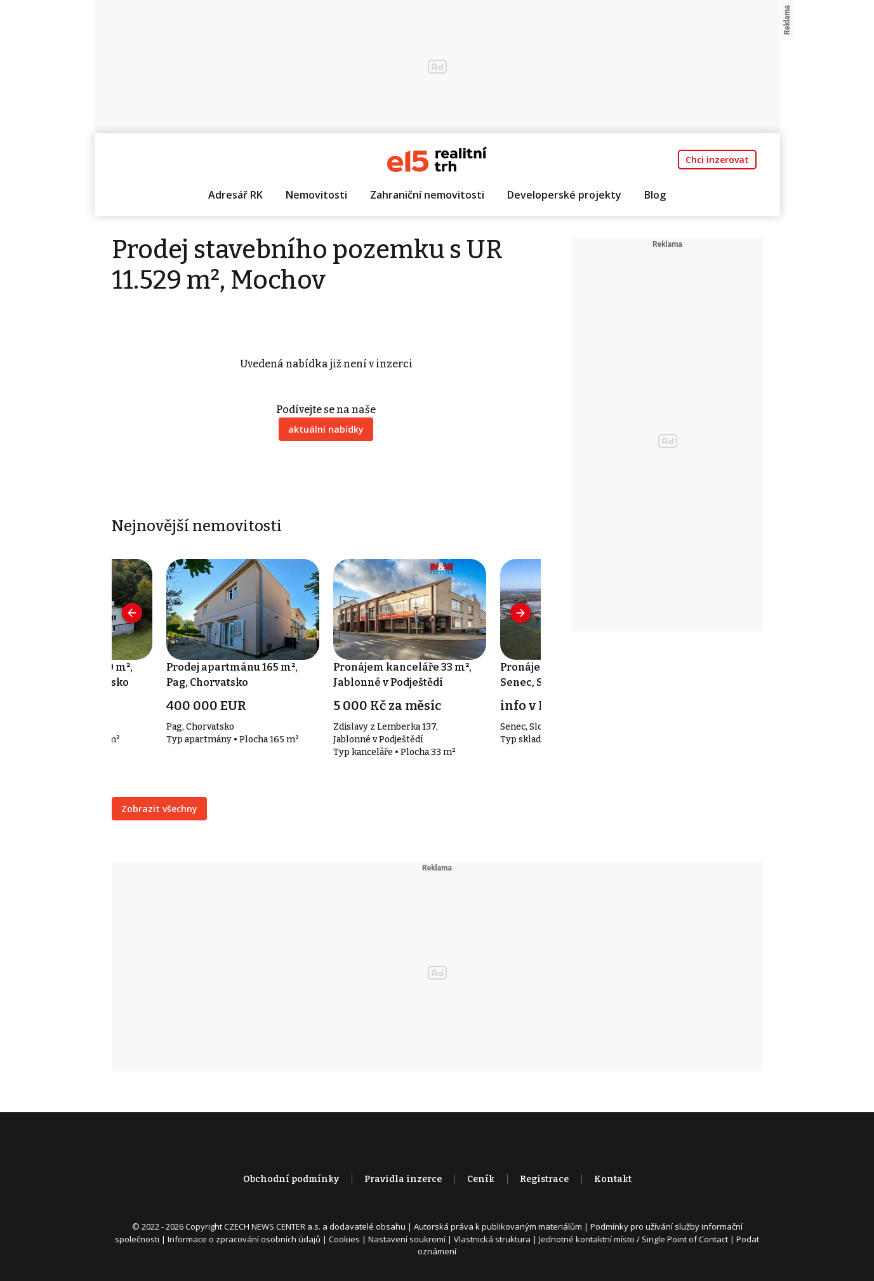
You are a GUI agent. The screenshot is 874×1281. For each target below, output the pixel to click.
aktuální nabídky (326, 429)
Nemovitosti (316, 195)
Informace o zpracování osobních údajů (244, 1239)
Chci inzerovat (717, 160)
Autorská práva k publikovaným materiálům (498, 1226)
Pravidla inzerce (403, 1179)
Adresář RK (235, 195)
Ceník (480, 1179)
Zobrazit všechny (159, 809)
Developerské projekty (564, 195)
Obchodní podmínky (291, 1179)
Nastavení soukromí (407, 1239)
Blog (655, 195)
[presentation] (132, 613)
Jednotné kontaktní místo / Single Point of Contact (633, 1239)
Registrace (544, 1179)
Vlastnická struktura (492, 1239)
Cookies (344, 1239)
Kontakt (613, 1179)
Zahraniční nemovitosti (427, 195)
